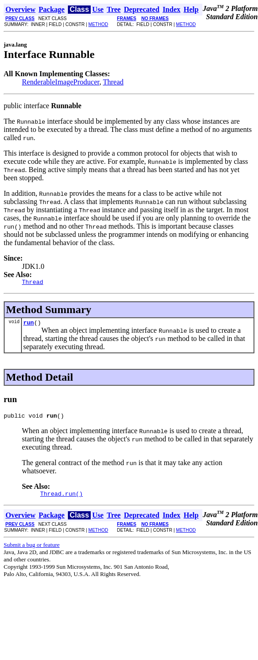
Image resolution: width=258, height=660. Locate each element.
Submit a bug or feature (32, 550)
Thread (113, 82)
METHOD (98, 24)
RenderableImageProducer (60, 82)
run (28, 325)
